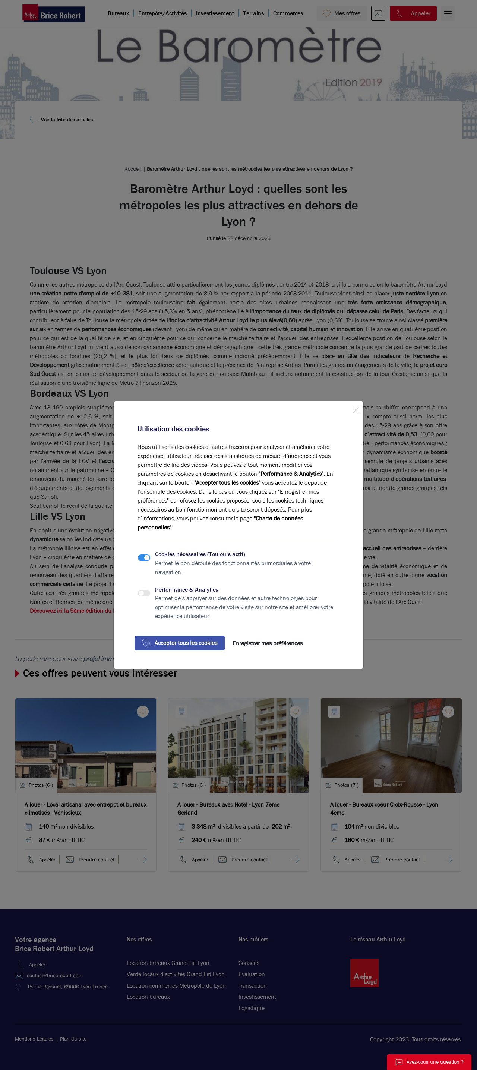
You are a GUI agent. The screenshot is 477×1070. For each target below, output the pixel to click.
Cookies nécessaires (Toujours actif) (200, 554)
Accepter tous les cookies (179, 643)
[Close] (355, 409)
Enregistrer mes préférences (268, 643)
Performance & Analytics (186, 589)
